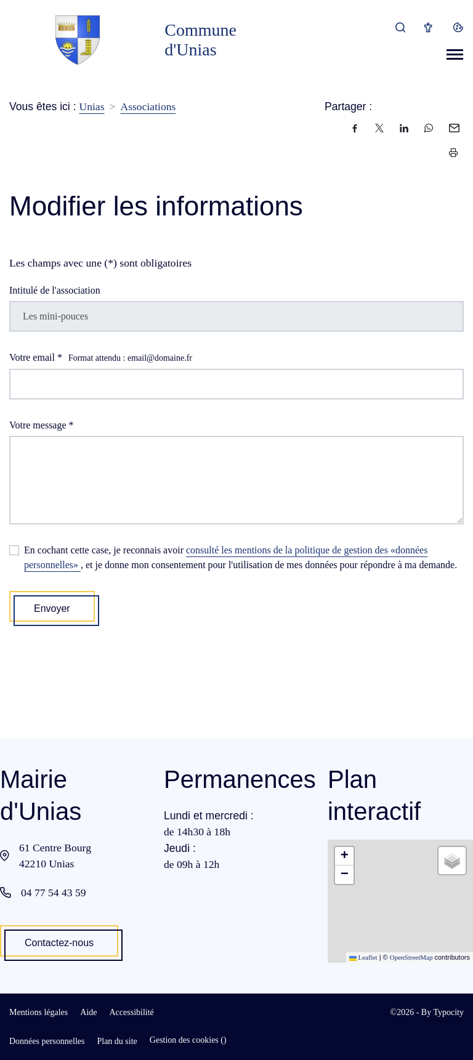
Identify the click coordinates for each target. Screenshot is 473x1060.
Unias (91, 106)
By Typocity (442, 1012)
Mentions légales (38, 1012)
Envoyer (52, 608)
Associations (148, 106)
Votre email (100, 358)
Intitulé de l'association (54, 290)
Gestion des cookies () (188, 1040)
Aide (88, 1012)
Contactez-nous (59, 943)
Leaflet (363, 957)
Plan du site (117, 1041)
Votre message (41, 425)
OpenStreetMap (411, 957)
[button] (344, 856)
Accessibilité (131, 1012)
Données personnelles (46, 1041)
